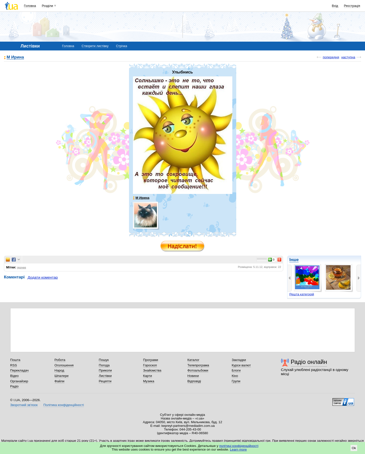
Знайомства (152, 370)
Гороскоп (150, 365)
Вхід (335, 6)
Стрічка (121, 46)
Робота (60, 360)
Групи (236, 381)
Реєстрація (352, 6)
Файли (60, 381)
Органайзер (19, 381)
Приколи (105, 370)
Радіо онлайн (309, 361)
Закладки (239, 360)
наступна (348, 57)
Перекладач (19, 370)
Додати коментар (43, 277)
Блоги (236, 370)
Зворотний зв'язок (24, 405)
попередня (331, 57)
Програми (150, 360)
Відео (14, 376)
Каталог (194, 360)
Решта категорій (301, 294)
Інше (294, 259)
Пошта (15, 360)
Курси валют (241, 365)
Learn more (238, 449)
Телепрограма (198, 365)
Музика (148, 381)
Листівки (105, 376)
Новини (193, 376)
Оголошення (64, 365)
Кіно (235, 376)
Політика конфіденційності (63, 405)
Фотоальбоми (198, 370)
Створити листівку (95, 46)
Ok (354, 448)
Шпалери (62, 376)
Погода (104, 365)
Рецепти (105, 381)
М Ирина (15, 57)
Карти (147, 376)
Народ (59, 370)
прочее (21, 267)
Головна (30, 6)
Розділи (47, 6)
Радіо (14, 386)
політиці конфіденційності (239, 446)
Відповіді (194, 381)
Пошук (104, 360)
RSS (13, 365)
